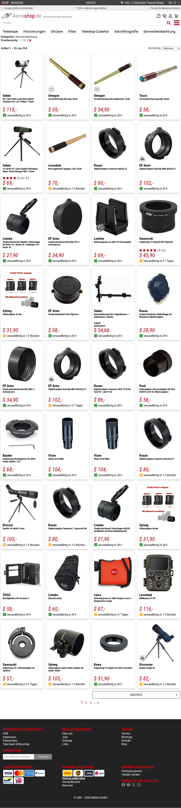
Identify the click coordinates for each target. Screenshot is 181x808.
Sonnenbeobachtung (159, 31)
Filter (72, 31)
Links (65, 744)
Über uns (67, 733)
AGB (5, 733)
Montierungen (34, 31)
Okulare (57, 31)
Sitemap (67, 740)
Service (126, 733)
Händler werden (131, 774)
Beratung (127, 737)
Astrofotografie (126, 31)
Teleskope (10, 31)
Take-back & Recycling (16, 744)
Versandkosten (71, 782)
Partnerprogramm (132, 771)
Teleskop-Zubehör (95, 31)
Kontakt (126, 740)
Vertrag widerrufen (73, 778)
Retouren (67, 785)
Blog (124, 744)
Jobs (65, 737)
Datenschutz (10, 740)
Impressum (9, 737)
